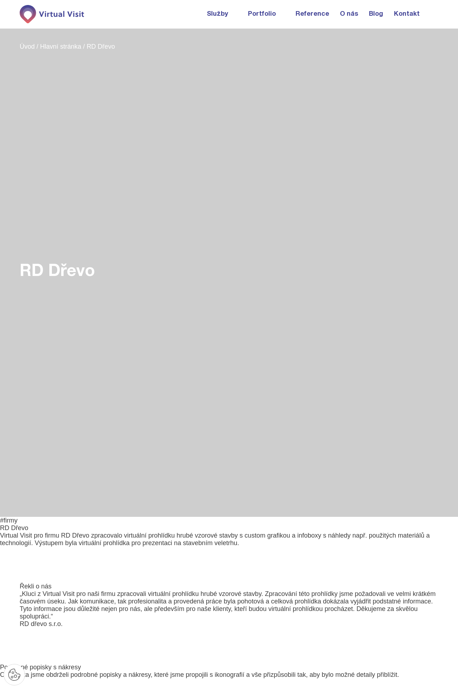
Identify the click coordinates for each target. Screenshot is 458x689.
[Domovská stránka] (52, 14)
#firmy (9, 520)
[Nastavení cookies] (14, 674)
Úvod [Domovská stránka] (28, 46)
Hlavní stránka (61, 46)
